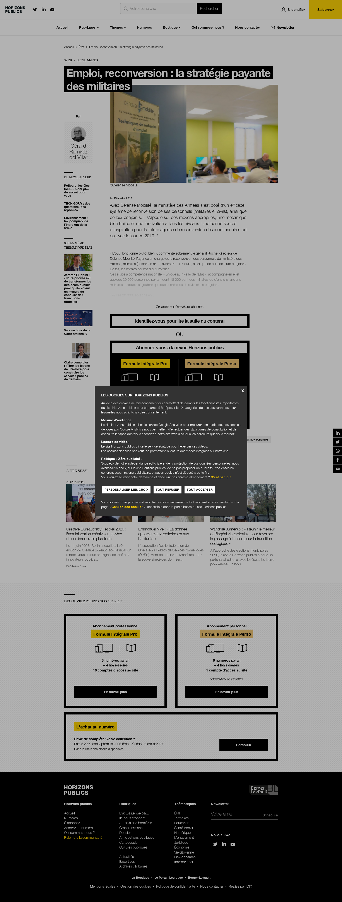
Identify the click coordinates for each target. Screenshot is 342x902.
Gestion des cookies (127, 507)
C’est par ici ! (221, 477)
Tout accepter (200, 490)
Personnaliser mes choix (126, 490)
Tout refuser (167, 490)
